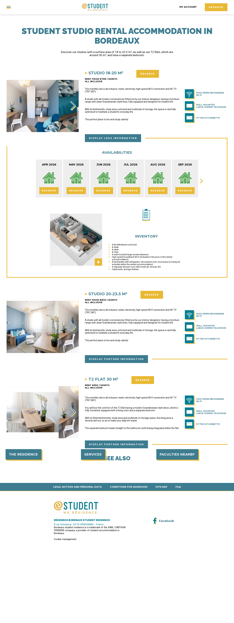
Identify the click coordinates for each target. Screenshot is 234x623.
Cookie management (65, 611)
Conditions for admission (128, 559)
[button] (5, 619)
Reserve (216, 7)
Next (74, 106)
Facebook (166, 593)
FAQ (178, 559)
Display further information (116, 359)
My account (188, 6)
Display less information (113, 138)
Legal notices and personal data (77, 559)
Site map (161, 559)
